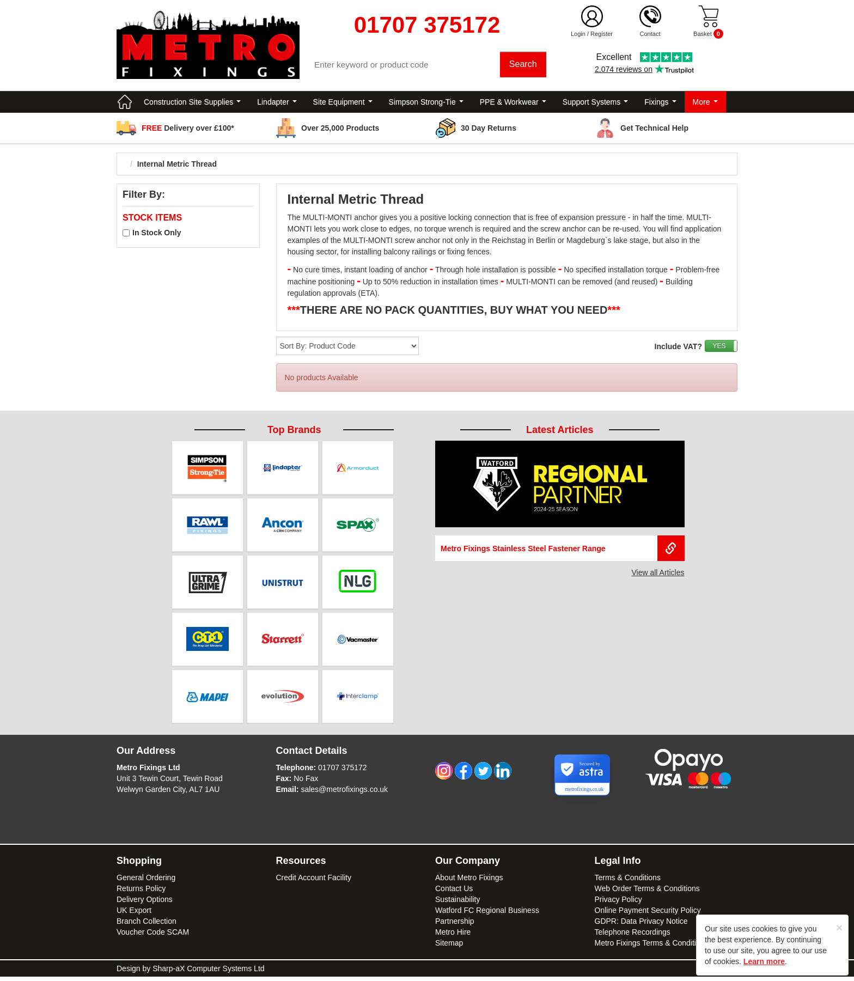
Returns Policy (141, 892)
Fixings (660, 103)
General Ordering (146, 882)
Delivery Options (145, 903)
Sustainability (457, 903)
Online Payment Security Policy (648, 914)
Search (524, 65)
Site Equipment (343, 103)
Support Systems (596, 103)
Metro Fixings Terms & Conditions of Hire (664, 947)
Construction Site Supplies (192, 103)
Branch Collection (146, 925)
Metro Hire (453, 936)
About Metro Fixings (469, 882)
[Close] (839, 927)
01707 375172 (342, 771)
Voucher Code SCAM (153, 936)
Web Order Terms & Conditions (647, 892)
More (705, 103)
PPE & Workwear (513, 103)
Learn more (764, 961)
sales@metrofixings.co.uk (344, 793)
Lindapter (276, 103)
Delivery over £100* (188, 129)
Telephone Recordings (632, 936)
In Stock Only (156, 234)
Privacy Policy (618, 903)
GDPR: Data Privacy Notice (641, 925)
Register (601, 34)
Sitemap (449, 947)
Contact (650, 34)
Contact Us (454, 892)
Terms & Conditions (628, 882)
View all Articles (657, 574)
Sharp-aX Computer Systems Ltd (208, 972)
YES (718, 347)
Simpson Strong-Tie (426, 103)
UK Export (134, 914)
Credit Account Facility (314, 882)
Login (578, 34)
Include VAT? (678, 348)
